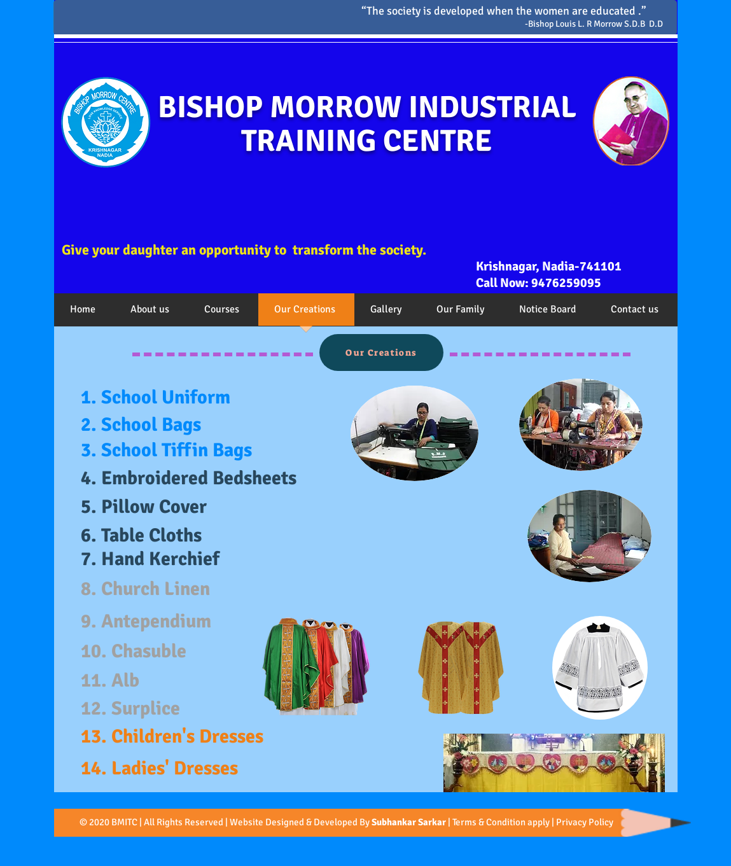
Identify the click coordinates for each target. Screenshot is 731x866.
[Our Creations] (381, 352)
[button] (151, 313)
